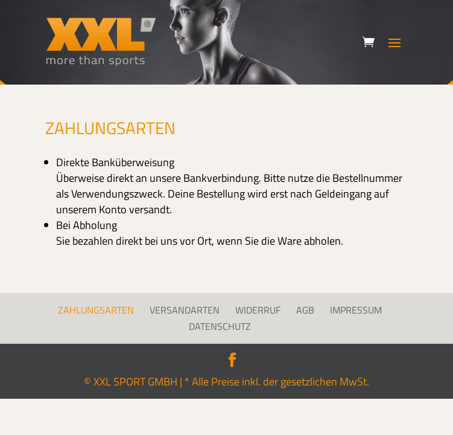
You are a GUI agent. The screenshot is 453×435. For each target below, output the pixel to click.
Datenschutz (220, 326)
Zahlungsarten (96, 310)
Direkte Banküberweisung (115, 162)
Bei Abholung (86, 225)
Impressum (356, 310)
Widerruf (257, 310)
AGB (305, 310)
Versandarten (185, 310)
